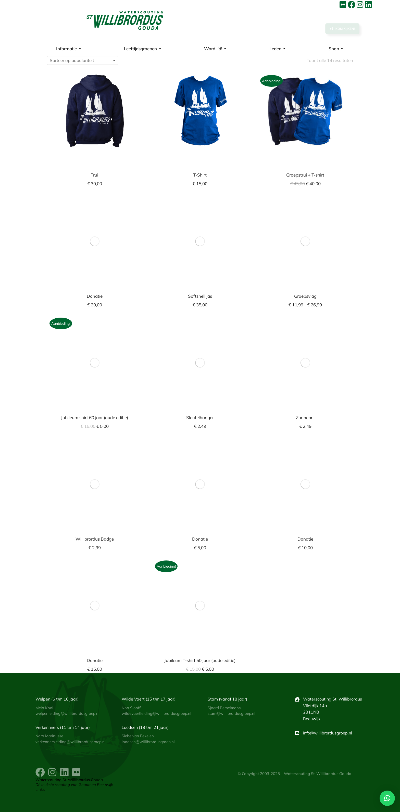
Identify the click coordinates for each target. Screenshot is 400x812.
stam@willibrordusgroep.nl (231, 713)
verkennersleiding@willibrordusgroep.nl (70, 741)
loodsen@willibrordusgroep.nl (148, 741)
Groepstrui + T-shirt (305, 175)
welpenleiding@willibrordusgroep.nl (67, 713)
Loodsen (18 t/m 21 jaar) (145, 727)
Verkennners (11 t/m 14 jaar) (62, 727)
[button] (387, 798)
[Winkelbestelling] (82, 60)
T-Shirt (200, 175)
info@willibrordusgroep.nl (327, 732)
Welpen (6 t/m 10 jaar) (57, 699)
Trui (94, 175)
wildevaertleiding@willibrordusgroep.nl (156, 713)
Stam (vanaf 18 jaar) (227, 699)
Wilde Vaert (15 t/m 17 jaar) (149, 699)
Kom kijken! (342, 30)
